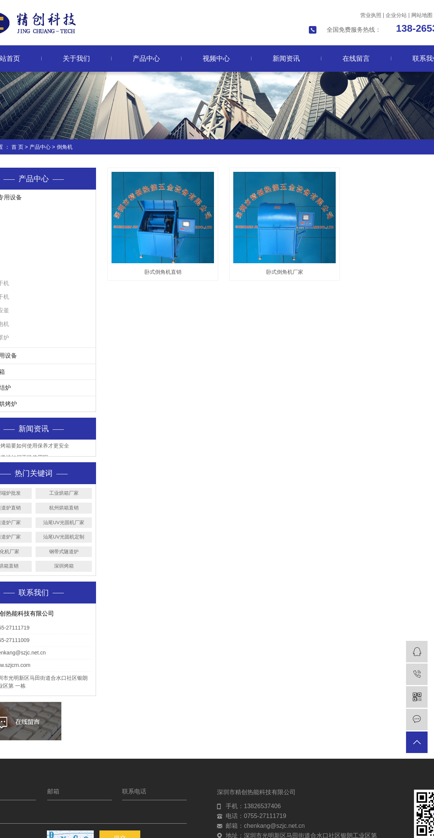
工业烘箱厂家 (64, 493)
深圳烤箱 (64, 566)
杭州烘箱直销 (64, 508)
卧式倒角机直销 (162, 272)
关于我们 (76, 58)
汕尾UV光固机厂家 (63, 522)
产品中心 (146, 58)
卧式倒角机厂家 (284, 272)
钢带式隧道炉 (64, 551)
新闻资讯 (286, 58)
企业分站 (396, 15)
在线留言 (356, 58)
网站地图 (421, 15)
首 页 (17, 147)
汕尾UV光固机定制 (63, 537)
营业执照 (370, 15)
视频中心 (216, 58)
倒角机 (65, 147)
